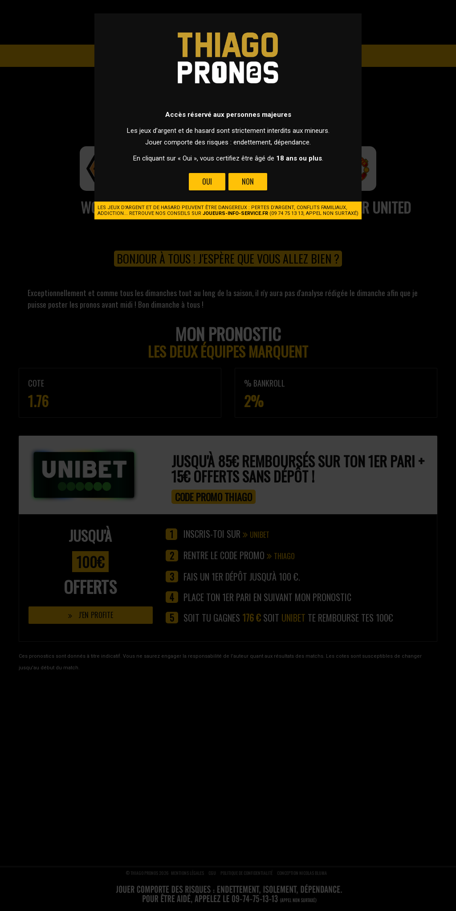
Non (248, 181)
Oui (207, 181)
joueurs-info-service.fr (235, 213)
